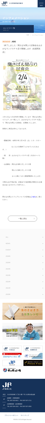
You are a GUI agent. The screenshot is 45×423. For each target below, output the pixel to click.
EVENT (8, 250)
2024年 (8, 269)
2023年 (8, 275)
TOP (27, 35)
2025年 (8, 262)
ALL (7, 237)
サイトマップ (25, 415)
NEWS (8, 243)
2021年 (8, 288)
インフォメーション (37, 35)
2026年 (8, 256)
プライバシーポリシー (11, 415)
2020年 (8, 294)
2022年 (8, 281)
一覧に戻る (22, 218)
